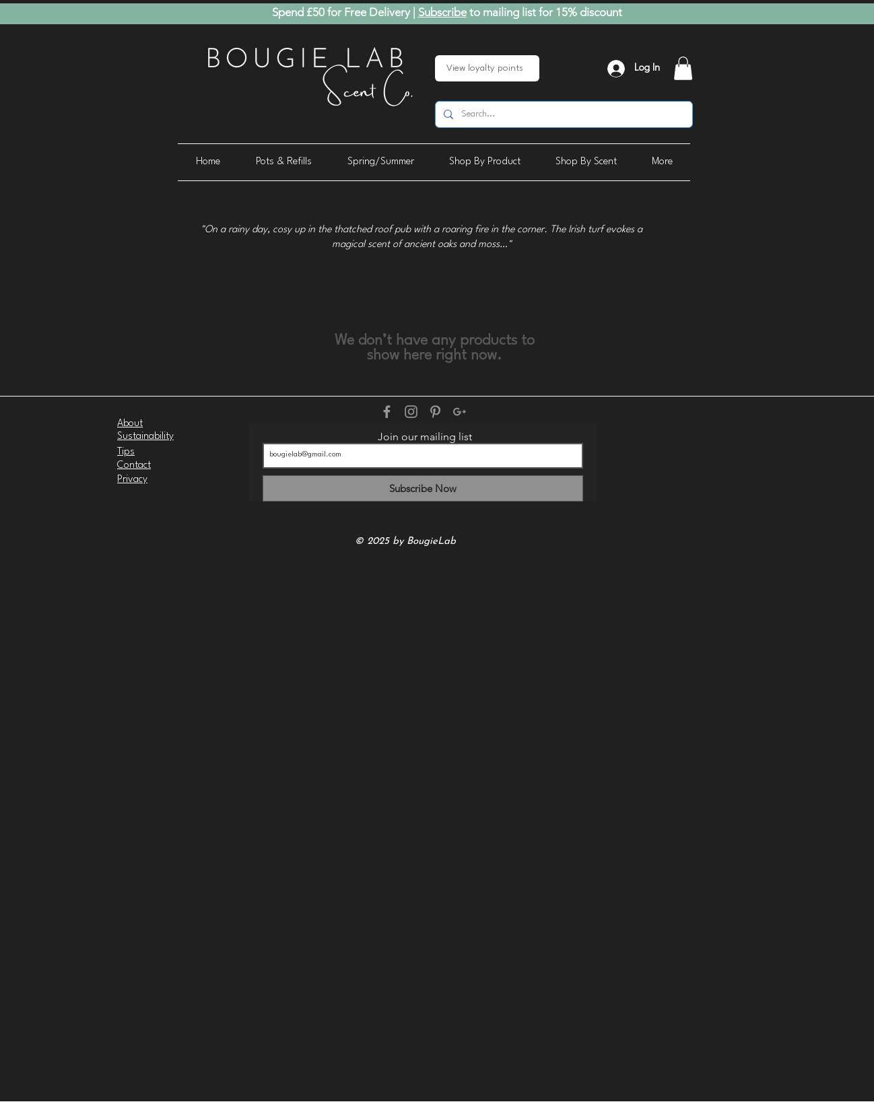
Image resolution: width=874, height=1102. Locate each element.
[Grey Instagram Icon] (411, 411)
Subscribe (442, 12)
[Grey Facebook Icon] (386, 411)
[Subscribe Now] (423, 488)
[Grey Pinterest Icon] (435, 411)
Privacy (132, 480)
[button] (683, 68)
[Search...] (562, 114)
